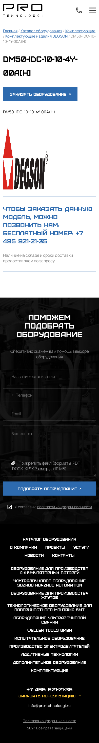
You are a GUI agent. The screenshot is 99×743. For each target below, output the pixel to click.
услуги (81, 547)
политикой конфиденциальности (64, 506)
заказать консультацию (46, 696)
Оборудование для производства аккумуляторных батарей (49, 570)
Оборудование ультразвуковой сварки (49, 620)
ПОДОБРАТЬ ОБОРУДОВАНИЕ (49, 489)
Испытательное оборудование (49, 638)
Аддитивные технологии (49, 654)
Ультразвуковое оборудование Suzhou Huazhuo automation (49, 582)
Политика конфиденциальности (49, 720)
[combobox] (9, 395)
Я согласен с (53, 506)
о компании (23, 547)
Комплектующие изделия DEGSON (36, 36)
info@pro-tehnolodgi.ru (49, 705)
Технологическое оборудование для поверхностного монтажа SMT (49, 607)
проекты (55, 547)
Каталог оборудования (41, 31)
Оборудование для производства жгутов (49, 595)
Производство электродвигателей (49, 646)
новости (34, 555)
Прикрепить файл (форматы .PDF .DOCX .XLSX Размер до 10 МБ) (45, 465)
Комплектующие (80, 31)
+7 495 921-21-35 (79, 10)
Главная (10, 31)
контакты (63, 555)
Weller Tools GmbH (49, 630)
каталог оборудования (49, 539)
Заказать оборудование (40, 94)
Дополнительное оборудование (49, 662)
